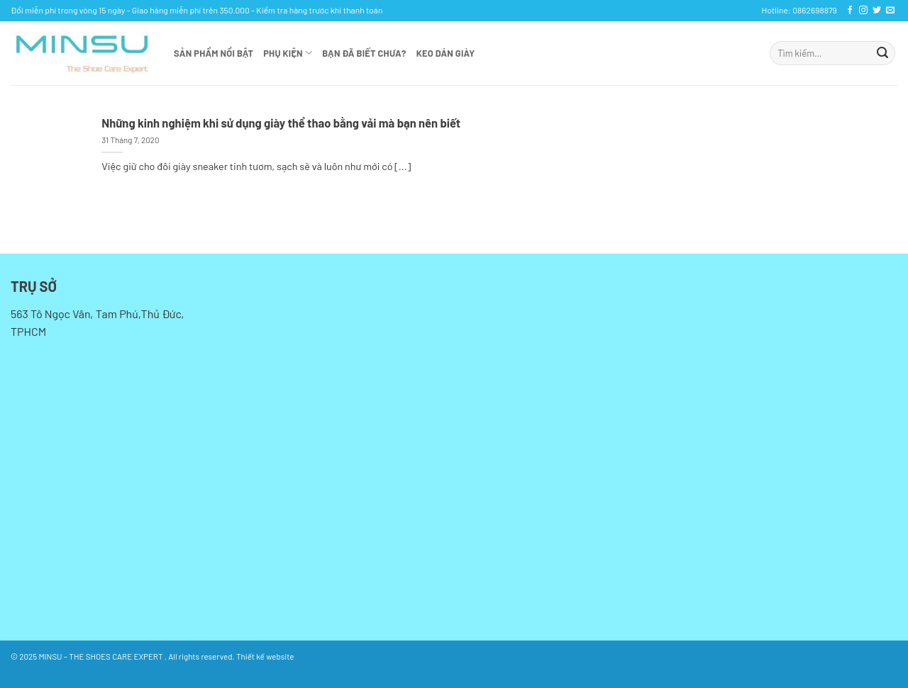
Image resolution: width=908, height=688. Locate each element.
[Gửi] (882, 53)
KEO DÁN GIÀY (445, 53)
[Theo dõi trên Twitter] (877, 11)
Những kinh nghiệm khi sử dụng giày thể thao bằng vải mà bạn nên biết (280, 122)
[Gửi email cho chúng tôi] (890, 11)
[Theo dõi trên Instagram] (863, 11)
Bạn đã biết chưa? (364, 53)
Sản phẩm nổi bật (213, 53)
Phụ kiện (287, 53)
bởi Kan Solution (324, 656)
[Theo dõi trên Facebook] (850, 11)
